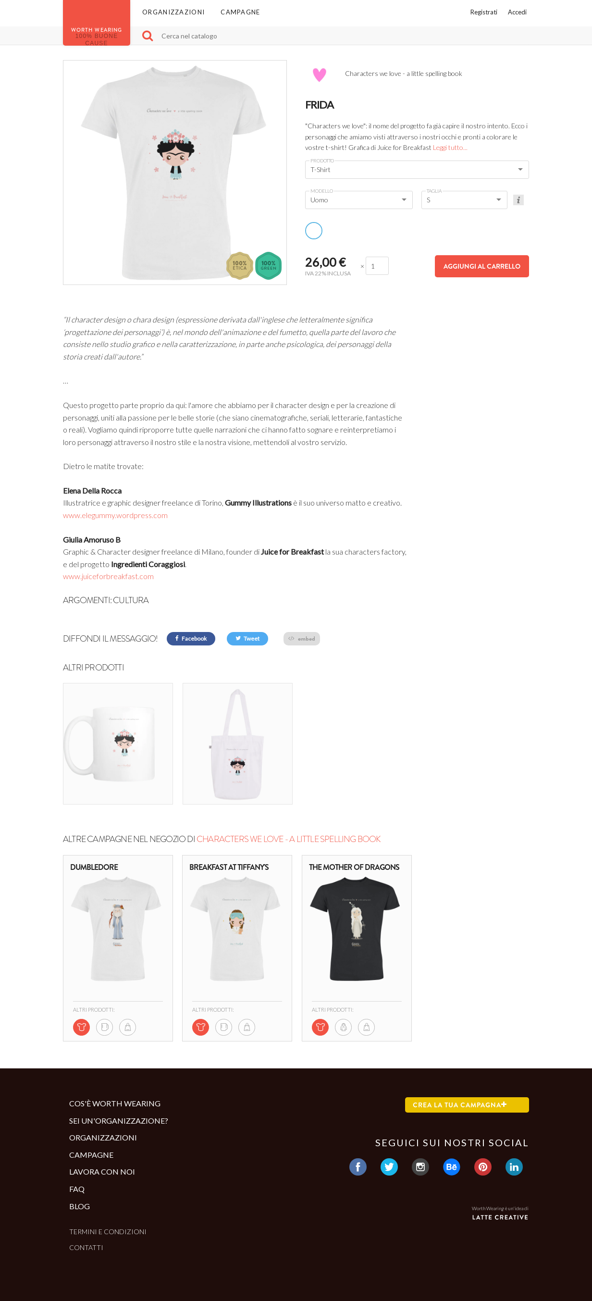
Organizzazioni (173, 12)
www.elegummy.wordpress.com (115, 515)
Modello (321, 191)
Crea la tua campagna (460, 1105)
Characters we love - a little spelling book (289, 839)
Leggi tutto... (450, 147)
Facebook (191, 638)
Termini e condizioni (108, 1231)
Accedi (517, 12)
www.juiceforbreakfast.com (108, 576)
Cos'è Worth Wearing (114, 1103)
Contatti (86, 1247)
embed (301, 638)
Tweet (247, 638)
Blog (79, 1206)
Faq (77, 1188)
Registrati (483, 12)
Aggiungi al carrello (482, 266)
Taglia (434, 191)
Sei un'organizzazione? (118, 1120)
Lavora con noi (102, 1171)
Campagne (240, 12)
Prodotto (322, 160)
